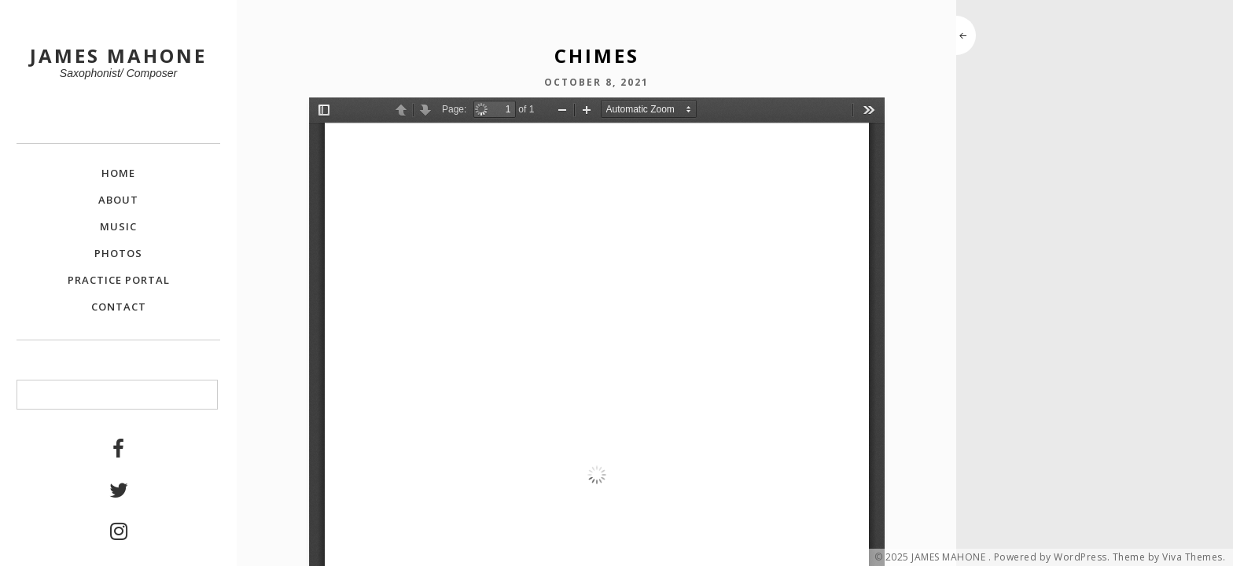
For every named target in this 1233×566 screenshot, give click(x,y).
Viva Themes (1192, 557)
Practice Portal (119, 280)
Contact (118, 307)
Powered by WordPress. (1052, 557)
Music (118, 226)
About (118, 200)
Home (118, 173)
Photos (118, 253)
